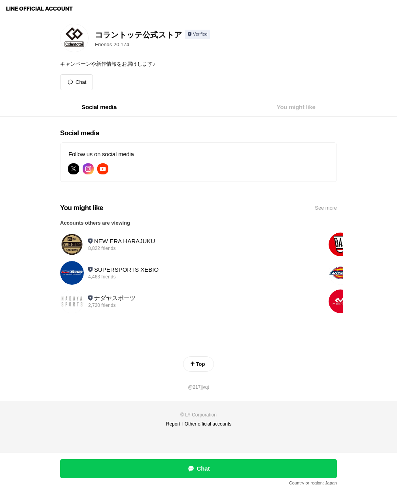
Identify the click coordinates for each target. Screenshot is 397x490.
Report (173, 424)
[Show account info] (197, 34)
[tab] (99, 107)
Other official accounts (208, 424)
